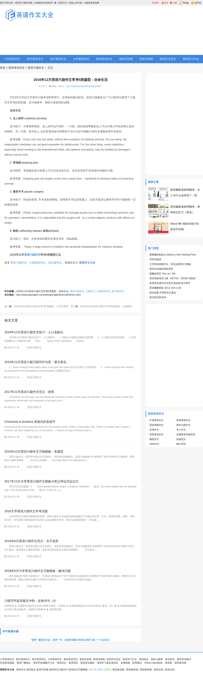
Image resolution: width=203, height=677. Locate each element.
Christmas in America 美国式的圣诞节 (29, 421)
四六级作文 (55, 262)
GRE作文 (154, 444)
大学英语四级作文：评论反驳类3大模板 (170, 264)
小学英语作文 (12, 58)
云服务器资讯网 (91, 3)
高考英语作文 (183, 420)
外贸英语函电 (7, 662)
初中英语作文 (35, 58)
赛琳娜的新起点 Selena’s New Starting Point (172, 254)
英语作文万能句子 (58, 669)
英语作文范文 (168, 58)
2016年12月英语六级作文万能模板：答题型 (33, 451)
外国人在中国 (75, 3)
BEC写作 (181, 444)
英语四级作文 (156, 425)
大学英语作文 (81, 58)
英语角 (168, 662)
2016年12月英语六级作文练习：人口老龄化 (33, 332)
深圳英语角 (180, 662)
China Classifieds (153, 662)
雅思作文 (154, 439)
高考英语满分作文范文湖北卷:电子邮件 (169, 283)
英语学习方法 (191, 58)
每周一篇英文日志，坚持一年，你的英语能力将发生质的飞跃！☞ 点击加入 (70, 640)
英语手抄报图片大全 (43, 662)
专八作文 (181, 429)
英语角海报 (146, 669)
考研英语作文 (156, 434)
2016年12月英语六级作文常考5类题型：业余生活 (42, 291)
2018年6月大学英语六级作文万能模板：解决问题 (37, 571)
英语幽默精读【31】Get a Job (165, 287)
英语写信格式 (184, 659)
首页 (2, 67)
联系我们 (137, 662)
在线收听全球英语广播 (45, 3)
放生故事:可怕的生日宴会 (162, 292)
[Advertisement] (152, 30)
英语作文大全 (87, 262)
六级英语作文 (37, 262)
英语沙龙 (158, 669)
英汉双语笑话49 (157, 297)
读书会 (198, 3)
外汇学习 (43, 86)
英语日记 (62, 3)
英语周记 (73, 662)
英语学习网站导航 (24, 3)
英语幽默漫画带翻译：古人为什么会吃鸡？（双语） (185, 195)
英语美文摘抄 (87, 662)
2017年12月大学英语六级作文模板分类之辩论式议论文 (41, 481)
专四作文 (154, 429)
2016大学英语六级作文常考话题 (26, 511)
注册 (173, 3)
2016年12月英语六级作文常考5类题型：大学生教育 (41, 306)
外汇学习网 (95, 669)
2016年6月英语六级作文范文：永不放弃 (31, 541)
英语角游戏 (132, 669)
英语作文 (21, 669)
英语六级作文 (36, 67)
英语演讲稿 (146, 58)
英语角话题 (118, 669)
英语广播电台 (24, 662)
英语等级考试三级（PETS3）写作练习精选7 (172, 278)
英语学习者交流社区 (107, 662)
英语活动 (170, 669)
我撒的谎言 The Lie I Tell (162, 273)
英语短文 (144, 659)
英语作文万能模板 (78, 669)
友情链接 (125, 662)
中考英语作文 (156, 420)
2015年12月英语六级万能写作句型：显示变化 (35, 362)
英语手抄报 (126, 58)
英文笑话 (170, 659)
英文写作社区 (6, 3)
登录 (165, 3)
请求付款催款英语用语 (161, 268)
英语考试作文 (104, 58)
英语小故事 (157, 659)
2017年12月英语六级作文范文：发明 (29, 392)
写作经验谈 (155, 259)
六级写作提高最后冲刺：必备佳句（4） (31, 600)
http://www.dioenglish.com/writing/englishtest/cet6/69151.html (48, 294)
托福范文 (181, 439)
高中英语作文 (58, 58)
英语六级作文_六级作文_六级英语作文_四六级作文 (97, 291)
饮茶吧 (155, 3)
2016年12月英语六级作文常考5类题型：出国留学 (106, 306)
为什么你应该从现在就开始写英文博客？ (84, 86)
